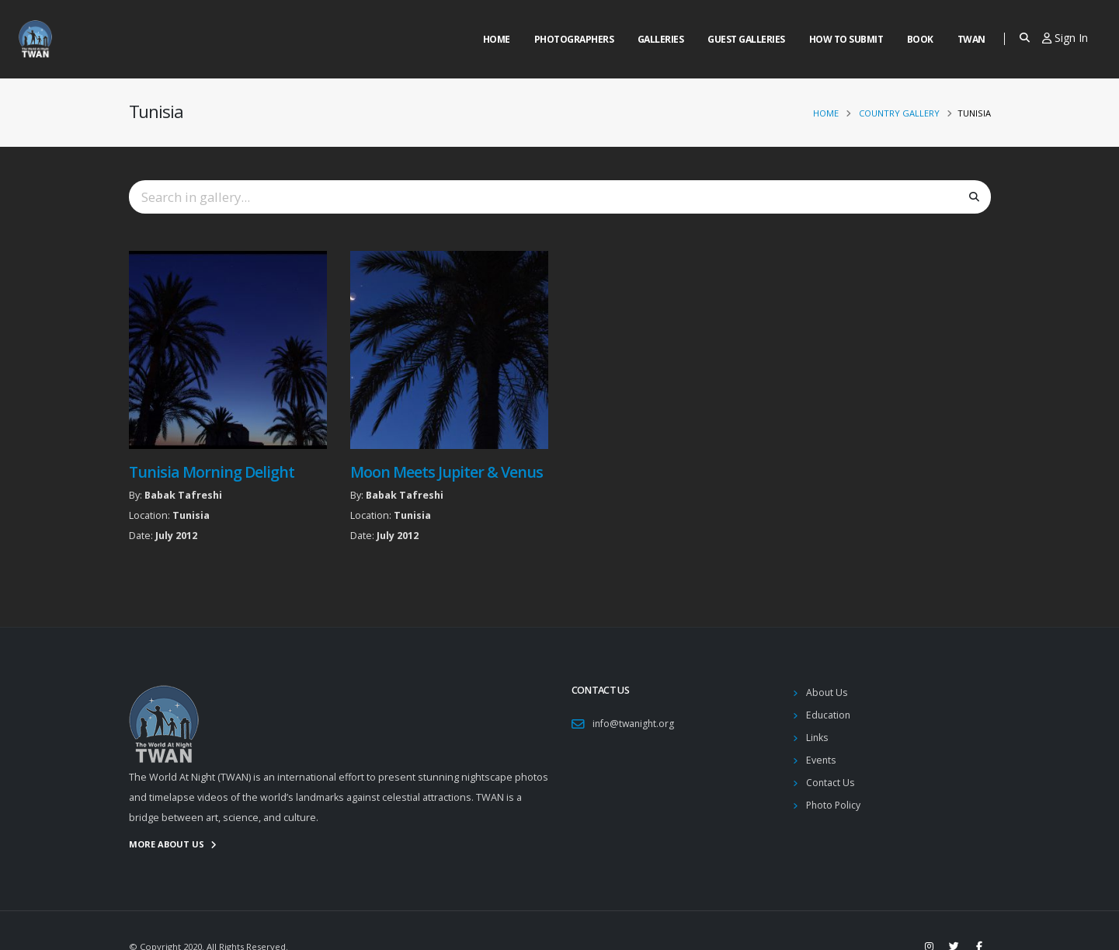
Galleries (661, 39)
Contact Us (831, 782)
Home (496, 39)
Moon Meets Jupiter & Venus (447, 471)
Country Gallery (899, 113)
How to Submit (846, 39)
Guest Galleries (746, 39)
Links (817, 737)
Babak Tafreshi (183, 495)
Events (821, 760)
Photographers (574, 39)
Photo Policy (834, 805)
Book (920, 39)
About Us (827, 692)
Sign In (1065, 37)
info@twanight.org (635, 723)
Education (829, 715)
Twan (971, 39)
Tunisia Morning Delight (211, 471)
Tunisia (191, 515)
